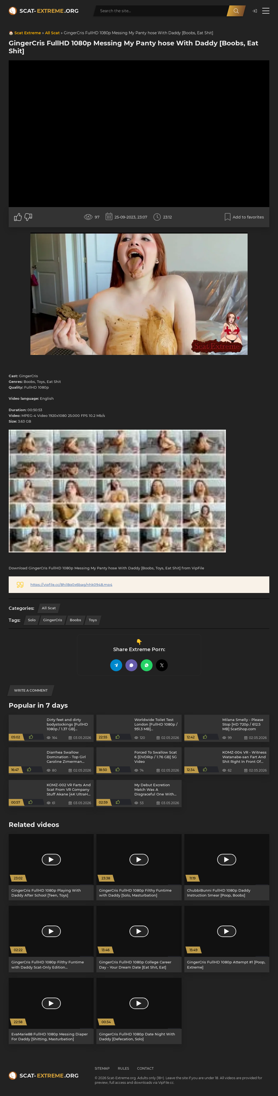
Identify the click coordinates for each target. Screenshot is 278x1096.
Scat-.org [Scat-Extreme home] (49, 11)
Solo (32, 620)
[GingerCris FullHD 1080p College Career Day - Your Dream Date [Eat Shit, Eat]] (138, 939)
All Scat (52, 32)
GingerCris (52, 620)
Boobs (75, 620)
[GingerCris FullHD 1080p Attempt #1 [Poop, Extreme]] (226, 939)
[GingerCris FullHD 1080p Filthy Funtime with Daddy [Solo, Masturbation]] (138, 867)
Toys (93, 620)
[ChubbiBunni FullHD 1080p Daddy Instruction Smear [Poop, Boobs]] (226, 867)
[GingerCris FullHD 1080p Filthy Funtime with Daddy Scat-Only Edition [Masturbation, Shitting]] (51, 939)
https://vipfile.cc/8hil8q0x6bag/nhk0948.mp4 (71, 584)
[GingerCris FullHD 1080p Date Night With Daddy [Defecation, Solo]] (138, 1011)
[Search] (236, 10)
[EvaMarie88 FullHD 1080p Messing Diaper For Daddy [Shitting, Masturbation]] (51, 1011)
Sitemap (102, 1068)
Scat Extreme (27, 32)
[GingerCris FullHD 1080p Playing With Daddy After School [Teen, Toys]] (51, 867)
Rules (123, 1068)
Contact (145, 1068)
